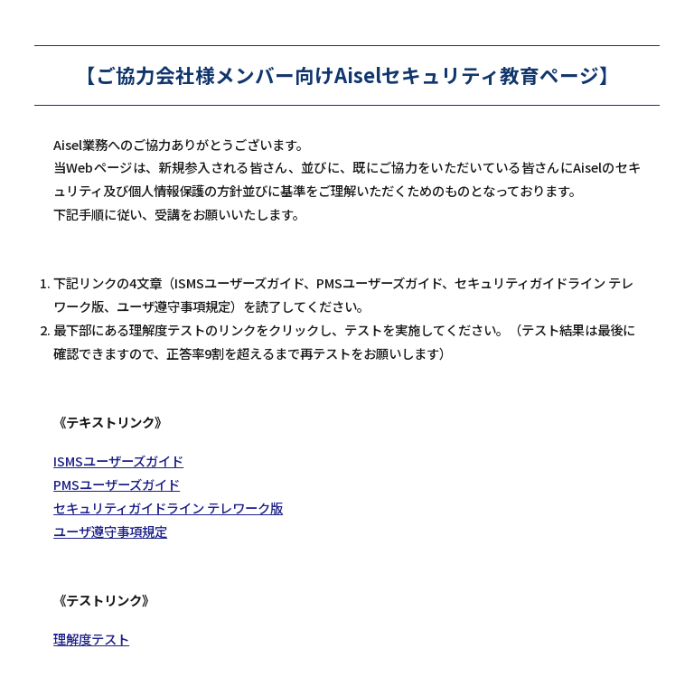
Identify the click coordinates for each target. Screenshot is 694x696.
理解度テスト (91, 638)
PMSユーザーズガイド (116, 484)
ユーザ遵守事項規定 (110, 531)
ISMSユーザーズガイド (118, 460)
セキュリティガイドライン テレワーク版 (168, 507)
